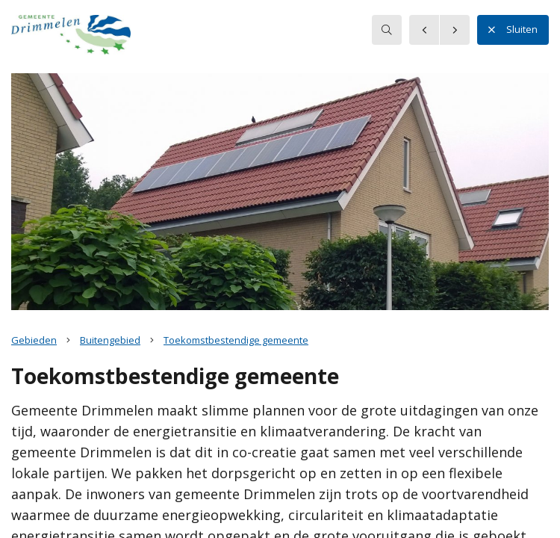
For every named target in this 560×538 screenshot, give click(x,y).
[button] (71, 36)
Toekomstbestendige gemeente (236, 340)
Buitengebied (110, 340)
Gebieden (34, 340)
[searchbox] (387, 30)
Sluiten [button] (513, 29)
